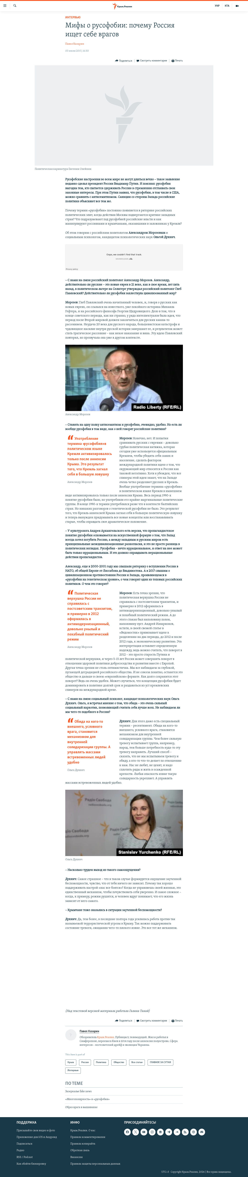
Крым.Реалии (105, 1037)
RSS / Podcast (25, 1157)
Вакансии (76, 1157)
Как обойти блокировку (31, 1164)
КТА (227, 6)
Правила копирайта (82, 1143)
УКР (217, 6)
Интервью (72, 17)
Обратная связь (79, 1150)
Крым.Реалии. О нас (82, 1130)
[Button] (123, 60)
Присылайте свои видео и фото (36, 1130)
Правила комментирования (87, 1137)
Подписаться (24, 1143)
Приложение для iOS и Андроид (37, 1137)
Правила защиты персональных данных (95, 1164)
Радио (20, 1150)
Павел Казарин (74, 44)
